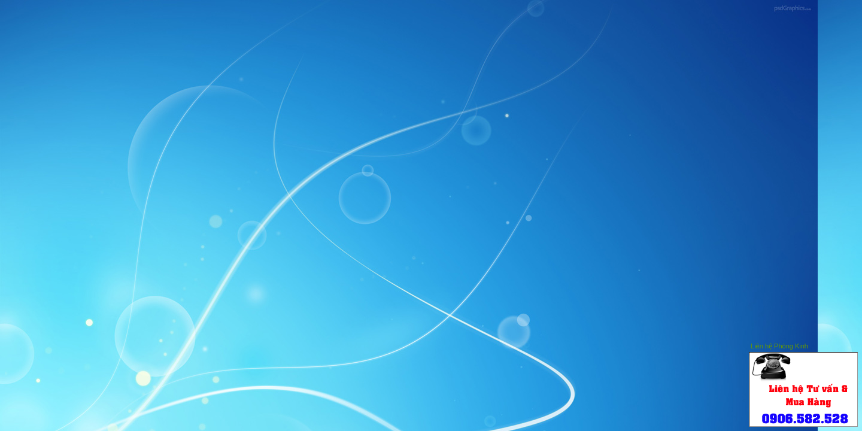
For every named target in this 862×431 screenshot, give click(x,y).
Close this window (849, 344)
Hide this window (831, 344)
